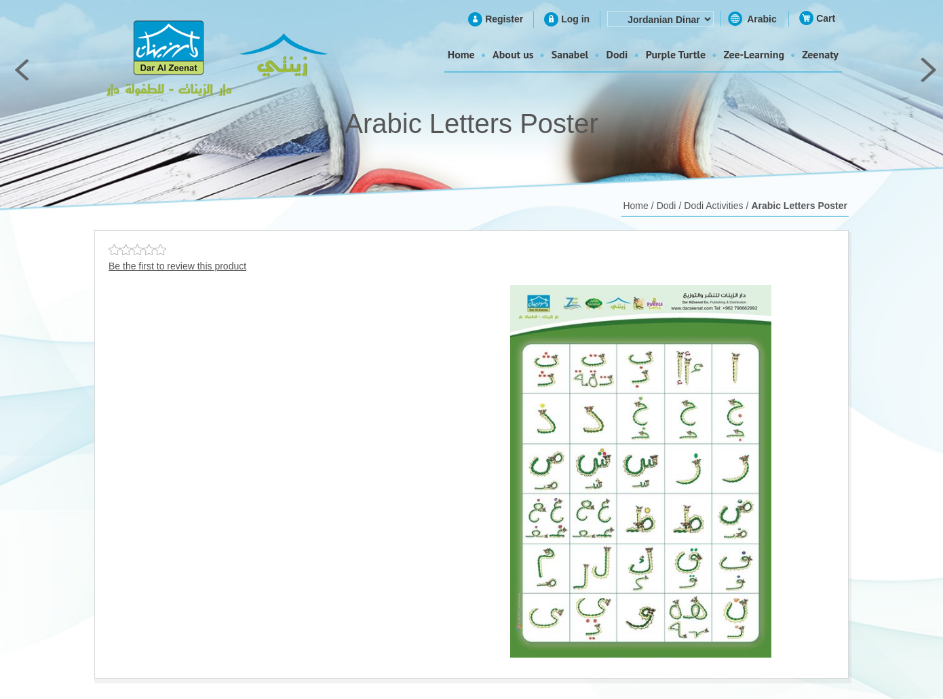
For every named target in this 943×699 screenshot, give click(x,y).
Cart (825, 18)
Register (504, 19)
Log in (575, 19)
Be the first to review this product (177, 266)
